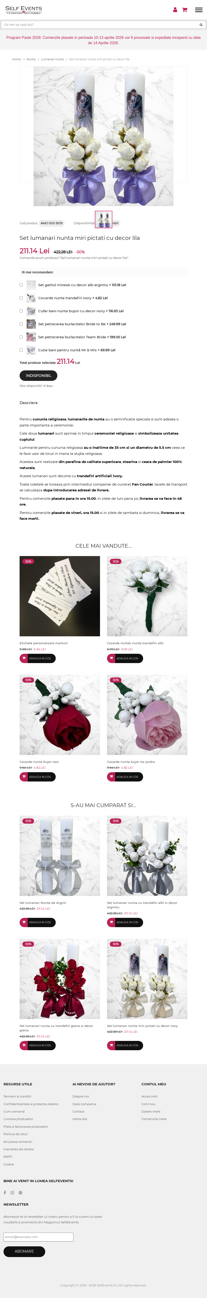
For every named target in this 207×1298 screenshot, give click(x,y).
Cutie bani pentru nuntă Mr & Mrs (67, 350)
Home (18, 59)
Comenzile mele (154, 1119)
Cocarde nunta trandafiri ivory (64, 298)
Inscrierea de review (18, 1149)
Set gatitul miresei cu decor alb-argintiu (73, 285)
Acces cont (149, 1096)
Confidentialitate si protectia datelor (31, 1104)
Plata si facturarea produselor (25, 1126)
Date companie (84, 1104)
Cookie (8, 1164)
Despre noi (80, 1096)
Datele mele (150, 1111)
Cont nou (148, 1104)
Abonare (24, 1251)
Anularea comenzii (17, 1142)
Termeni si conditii (17, 1096)
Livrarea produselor (18, 1119)
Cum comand (13, 1111)
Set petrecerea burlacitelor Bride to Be (72, 324)
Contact (78, 1111)
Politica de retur (15, 1134)
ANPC (7, 1156)
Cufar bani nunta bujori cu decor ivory (71, 311)
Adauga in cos (40, 658)
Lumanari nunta (54, 59)
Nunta (33, 59)
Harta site (79, 1119)
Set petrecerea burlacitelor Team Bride (72, 337)
